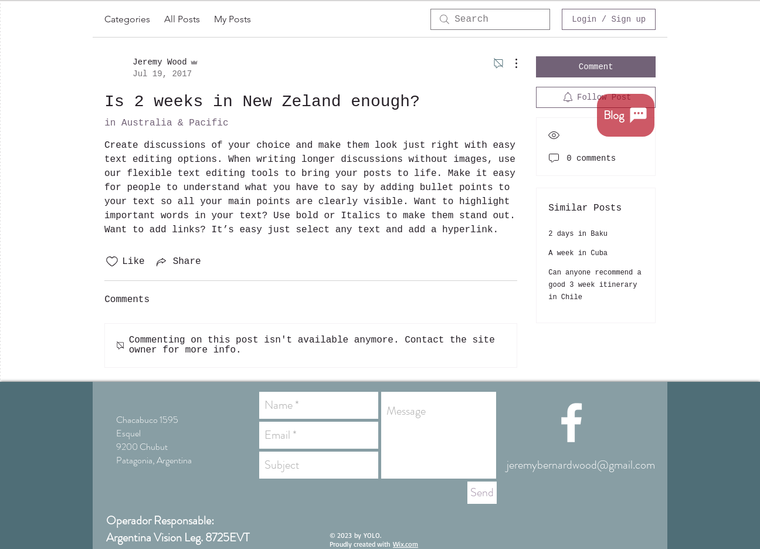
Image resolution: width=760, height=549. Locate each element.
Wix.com (405, 544)
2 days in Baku (578, 234)
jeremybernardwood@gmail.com (581, 464)
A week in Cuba (578, 253)
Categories (127, 19)
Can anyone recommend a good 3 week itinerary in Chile (594, 285)
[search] (490, 19)
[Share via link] (177, 262)
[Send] (482, 493)
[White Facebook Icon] (571, 422)
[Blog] (625, 115)
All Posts (182, 19)
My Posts (232, 19)
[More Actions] (510, 63)
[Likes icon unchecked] (112, 262)
